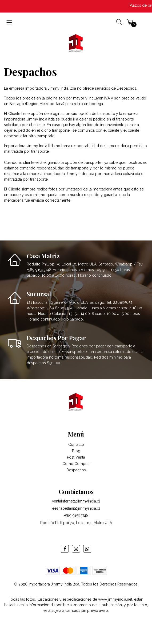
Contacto (76, 444)
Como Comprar (76, 464)
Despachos (76, 470)
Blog (76, 451)
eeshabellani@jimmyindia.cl (76, 508)
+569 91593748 (76, 515)
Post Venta (76, 457)
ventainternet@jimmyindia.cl (76, 501)
